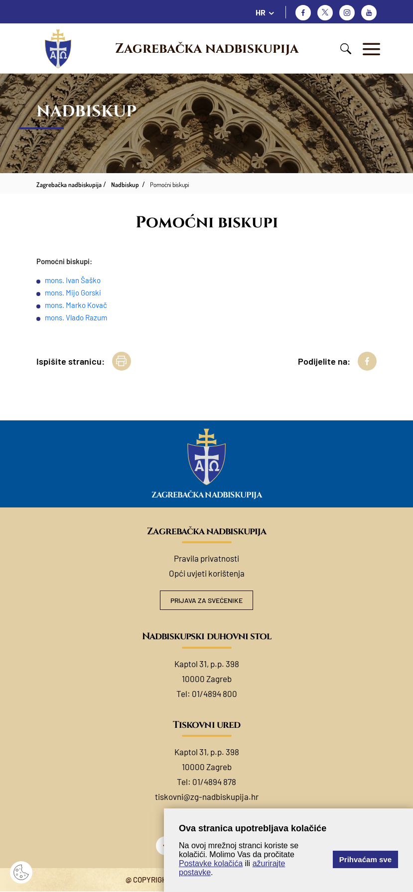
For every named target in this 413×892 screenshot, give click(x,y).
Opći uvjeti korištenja (207, 573)
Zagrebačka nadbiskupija (206, 49)
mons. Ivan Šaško (73, 280)
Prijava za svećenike (207, 600)
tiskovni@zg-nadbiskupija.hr (207, 797)
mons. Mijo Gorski (73, 292)
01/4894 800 (214, 694)
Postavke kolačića (211, 863)
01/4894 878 (214, 782)
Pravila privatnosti (206, 558)
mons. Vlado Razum (76, 317)
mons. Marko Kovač (76, 304)
